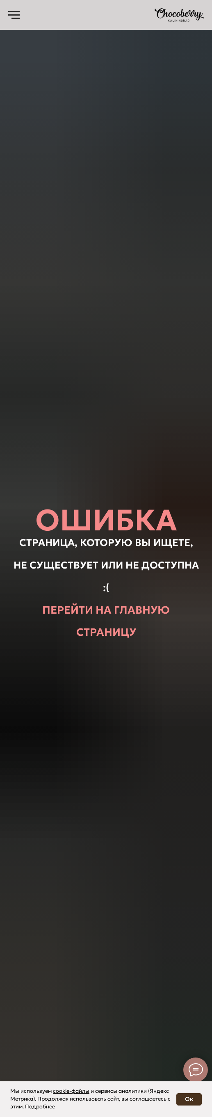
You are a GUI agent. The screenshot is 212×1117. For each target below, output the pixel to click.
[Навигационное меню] (14, 15)
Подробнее (40, 1106)
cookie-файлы (71, 1090)
